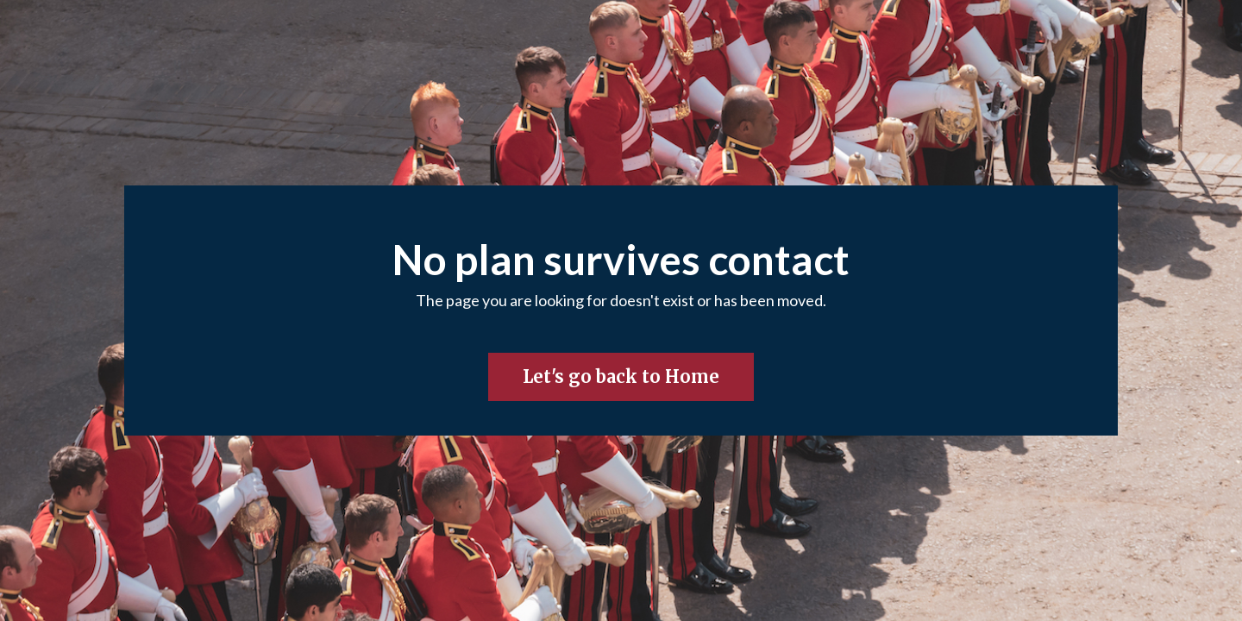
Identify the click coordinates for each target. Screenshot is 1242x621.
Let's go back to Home (621, 376)
